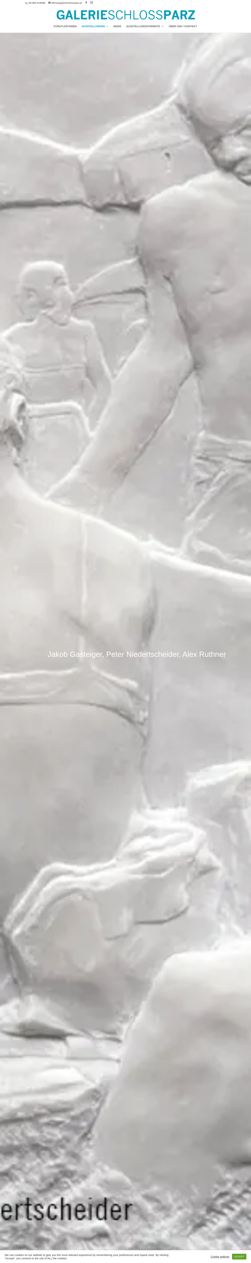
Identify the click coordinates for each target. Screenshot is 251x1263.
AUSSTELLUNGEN (93, 26)
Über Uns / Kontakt (183, 26)
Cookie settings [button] (220, 1256)
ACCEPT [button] (239, 1256)
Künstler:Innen (65, 26)
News (117, 26)
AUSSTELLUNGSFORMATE (143, 26)
